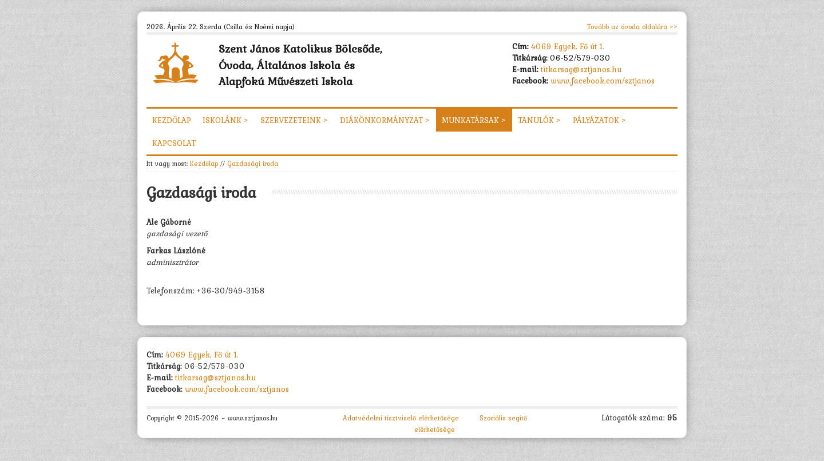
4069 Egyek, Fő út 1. (567, 46)
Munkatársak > (474, 120)
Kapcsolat (174, 143)
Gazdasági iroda (252, 163)
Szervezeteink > (294, 120)
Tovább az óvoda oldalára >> (632, 27)
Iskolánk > (226, 120)
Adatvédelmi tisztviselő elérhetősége (401, 418)
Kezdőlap (171, 120)
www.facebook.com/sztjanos (602, 80)
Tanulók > (539, 120)
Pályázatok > (600, 120)
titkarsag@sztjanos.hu (581, 69)
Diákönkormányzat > (385, 120)
